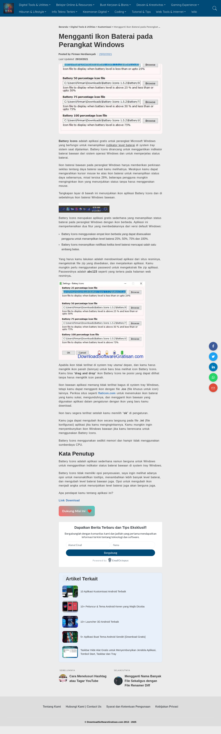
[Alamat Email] (88, 545)
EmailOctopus (120, 560)
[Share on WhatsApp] (213, 377)
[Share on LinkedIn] (213, 367)
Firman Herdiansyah (83, 54)
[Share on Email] (213, 387)
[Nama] (133, 545)
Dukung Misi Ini (76, 511)
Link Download (69, 500)
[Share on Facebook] (213, 346)
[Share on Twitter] (213, 356)
